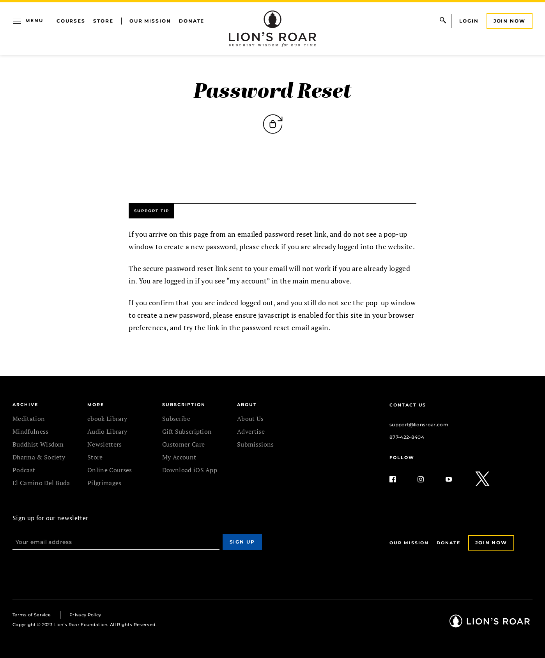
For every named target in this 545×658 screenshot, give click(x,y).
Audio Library (107, 431)
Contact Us (407, 405)
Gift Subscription (187, 431)
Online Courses (109, 470)
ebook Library (107, 418)
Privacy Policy (85, 615)
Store (103, 21)
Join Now (510, 21)
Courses (71, 21)
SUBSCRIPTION (183, 404)
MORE (95, 404)
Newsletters (104, 444)
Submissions (255, 444)
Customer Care (183, 444)
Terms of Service (31, 615)
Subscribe (176, 418)
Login (469, 21)
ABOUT (247, 404)
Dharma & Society (38, 457)
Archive (25, 404)
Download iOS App (189, 470)
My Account (179, 457)
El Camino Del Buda (41, 483)
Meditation (28, 418)
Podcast (23, 470)
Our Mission (150, 21)
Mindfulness (30, 431)
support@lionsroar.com (418, 425)
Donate (192, 21)
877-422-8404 (406, 437)
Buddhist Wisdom (38, 444)
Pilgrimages (104, 483)
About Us (250, 418)
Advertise (251, 431)
